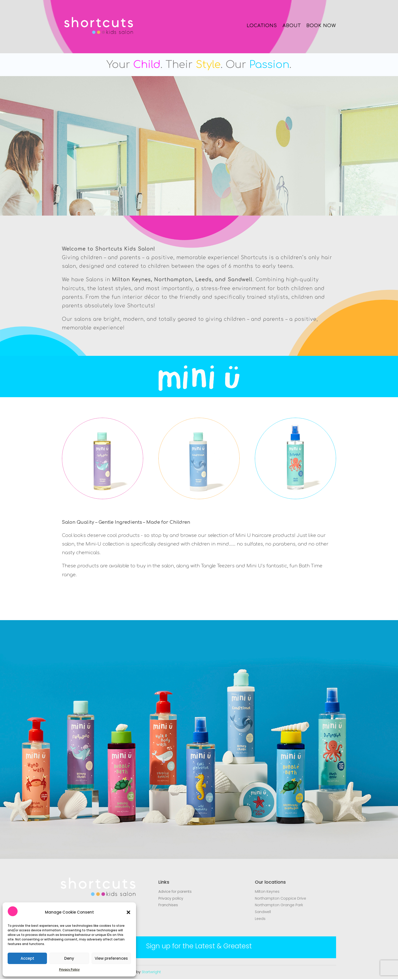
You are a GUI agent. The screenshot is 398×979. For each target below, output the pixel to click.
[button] (128, 912)
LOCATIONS (262, 25)
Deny (69, 958)
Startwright (151, 971)
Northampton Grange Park (279, 904)
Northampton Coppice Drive (280, 898)
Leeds (260, 918)
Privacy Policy (69, 969)
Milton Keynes (267, 891)
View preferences (111, 958)
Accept (27, 958)
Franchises (168, 904)
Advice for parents (175, 891)
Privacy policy (170, 898)
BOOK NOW (321, 25)
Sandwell (263, 911)
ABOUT (292, 25)
